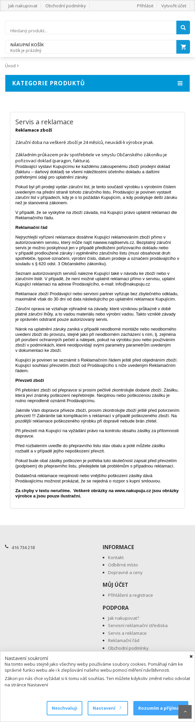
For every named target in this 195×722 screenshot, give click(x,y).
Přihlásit (145, 6)
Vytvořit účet (173, 6)
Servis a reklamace (127, 633)
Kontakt (116, 557)
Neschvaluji (64, 708)
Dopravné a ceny (125, 572)
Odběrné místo (123, 565)
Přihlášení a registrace (130, 595)
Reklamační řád (123, 640)
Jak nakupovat (22, 6)
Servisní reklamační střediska (138, 625)
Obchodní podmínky (65, 6)
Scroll (185, 712)
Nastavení (107, 708)
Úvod (10, 66)
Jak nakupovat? (123, 618)
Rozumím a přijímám (160, 708)
